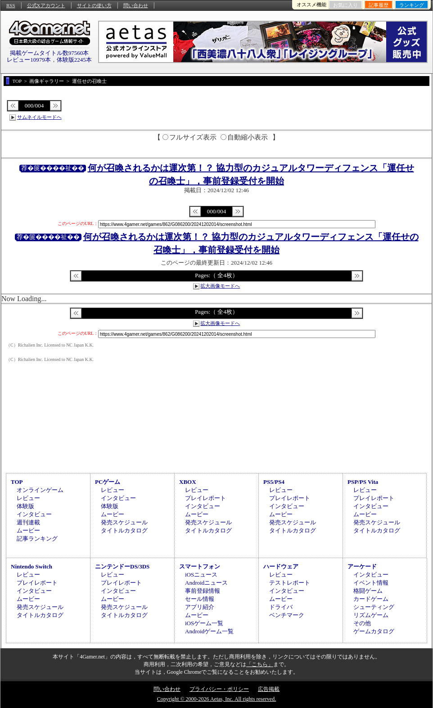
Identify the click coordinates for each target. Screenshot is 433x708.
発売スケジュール (124, 522)
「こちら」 (259, 664)
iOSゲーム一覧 (204, 623)
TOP (17, 481)
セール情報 (199, 598)
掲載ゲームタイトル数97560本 (49, 53)
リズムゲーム (370, 615)
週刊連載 (28, 522)
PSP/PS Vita (362, 481)
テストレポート (289, 582)
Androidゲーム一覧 (209, 631)
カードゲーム (370, 598)
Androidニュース (206, 582)
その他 (362, 623)
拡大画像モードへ (220, 286)
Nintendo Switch (31, 566)
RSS (10, 5)
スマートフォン (199, 566)
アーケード (362, 566)
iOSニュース (201, 574)
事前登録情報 (202, 590)
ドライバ (281, 607)
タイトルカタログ (124, 530)
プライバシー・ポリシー (219, 689)
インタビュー (34, 514)
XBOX (187, 481)
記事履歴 (378, 5)
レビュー (28, 498)
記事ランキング (37, 538)
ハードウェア (280, 566)
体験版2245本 (74, 59)
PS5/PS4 (273, 481)
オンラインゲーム (40, 490)
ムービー (28, 530)
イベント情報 (370, 582)
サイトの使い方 (94, 5)
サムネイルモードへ (39, 117)
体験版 (25, 506)
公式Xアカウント (46, 5)
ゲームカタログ (373, 631)
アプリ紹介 (199, 607)
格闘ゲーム (368, 590)
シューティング (373, 607)
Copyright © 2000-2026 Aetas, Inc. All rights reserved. (216, 699)
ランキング (411, 5)
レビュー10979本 (29, 59)
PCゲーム (107, 481)
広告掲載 (269, 689)
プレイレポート (205, 498)
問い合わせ (135, 5)
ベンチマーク (286, 615)
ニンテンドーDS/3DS (122, 566)
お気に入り (345, 5)
